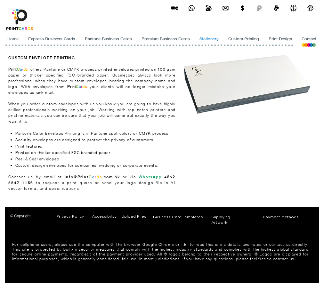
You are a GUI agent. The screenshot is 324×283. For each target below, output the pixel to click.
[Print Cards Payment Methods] (243, 8)
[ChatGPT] (310, 8)
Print (12, 69)
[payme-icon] (259, 8)
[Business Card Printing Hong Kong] (192, 8)
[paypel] (276, 8)
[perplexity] (293, 8)
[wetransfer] (175, 8)
